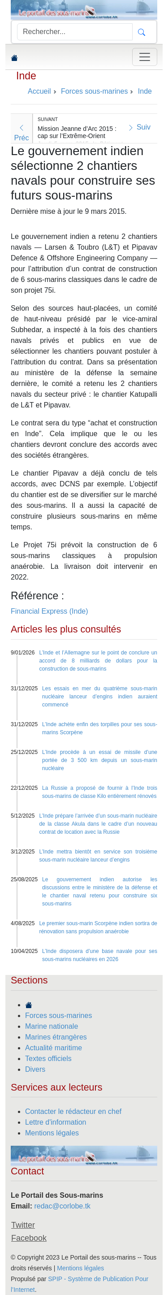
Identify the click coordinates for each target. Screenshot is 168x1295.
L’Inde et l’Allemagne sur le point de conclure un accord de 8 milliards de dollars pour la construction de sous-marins (98, 661)
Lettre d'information (55, 1122)
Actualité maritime (53, 1048)
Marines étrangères (56, 1037)
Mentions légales (52, 1133)
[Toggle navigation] (144, 57)
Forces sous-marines (58, 1015)
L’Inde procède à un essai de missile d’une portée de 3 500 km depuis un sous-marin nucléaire (99, 760)
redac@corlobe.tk (62, 1206)
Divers (35, 1069)
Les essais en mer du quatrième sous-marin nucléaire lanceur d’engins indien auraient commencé (99, 696)
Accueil (39, 91)
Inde (26, 76)
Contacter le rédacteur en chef (73, 1111)
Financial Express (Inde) (49, 611)
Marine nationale (51, 1026)
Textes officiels (48, 1058)
